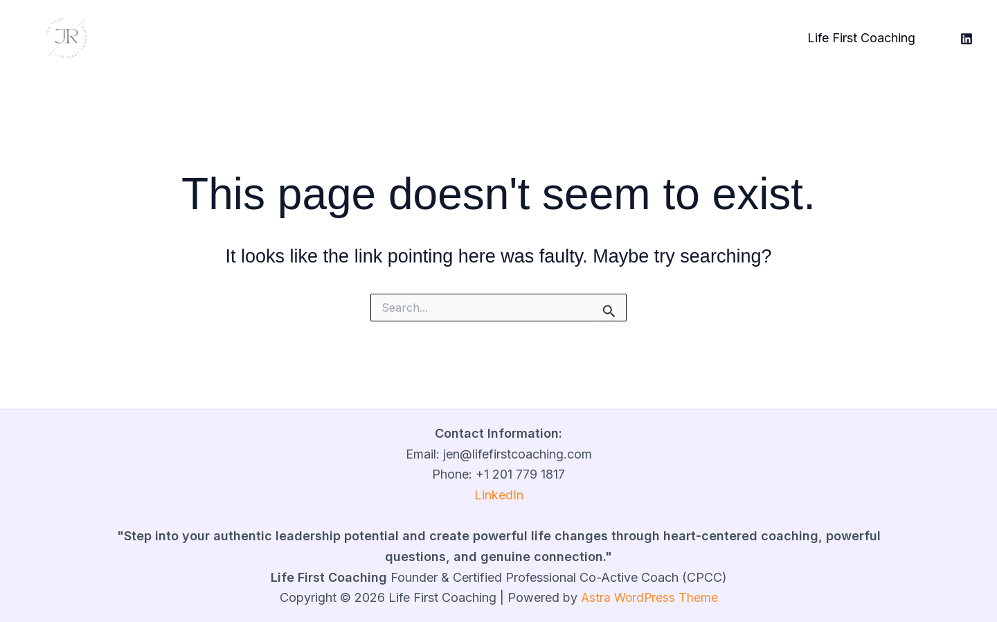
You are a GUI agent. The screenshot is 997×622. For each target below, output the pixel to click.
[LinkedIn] (966, 39)
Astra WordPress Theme (649, 597)
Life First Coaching (863, 37)
